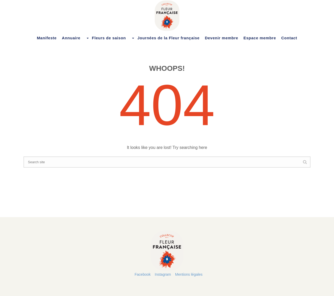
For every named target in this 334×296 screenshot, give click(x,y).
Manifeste (47, 38)
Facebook (143, 274)
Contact (289, 38)
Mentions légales (188, 274)
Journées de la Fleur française (165, 38)
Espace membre (259, 38)
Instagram (163, 274)
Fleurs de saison (106, 38)
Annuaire (71, 38)
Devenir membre (221, 38)
